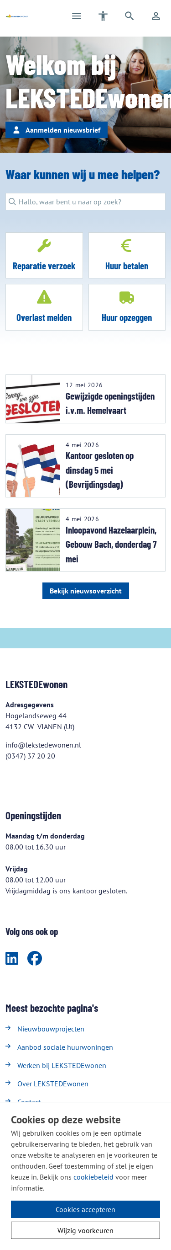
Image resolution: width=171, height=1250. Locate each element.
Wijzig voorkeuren (85, 1230)
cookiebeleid (93, 1176)
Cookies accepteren (85, 1209)
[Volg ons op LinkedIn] (11, 959)
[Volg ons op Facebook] (34, 959)
